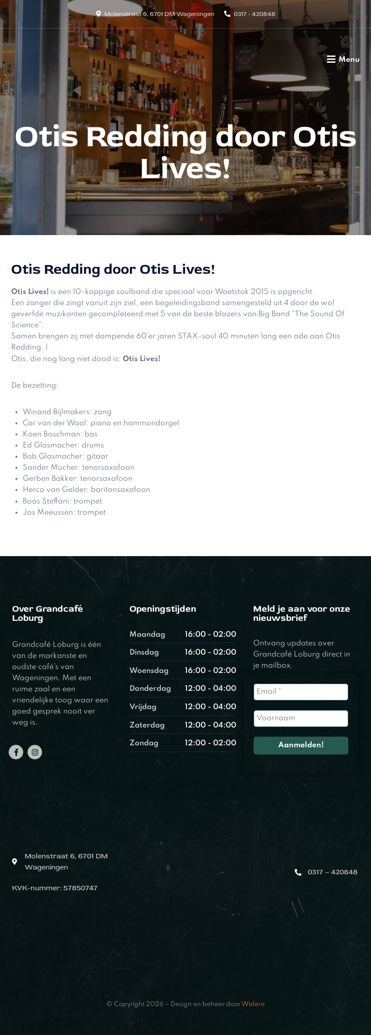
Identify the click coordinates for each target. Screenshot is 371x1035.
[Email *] (301, 692)
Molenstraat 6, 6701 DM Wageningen (159, 14)
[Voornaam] (301, 718)
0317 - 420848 (254, 14)
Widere (253, 1004)
